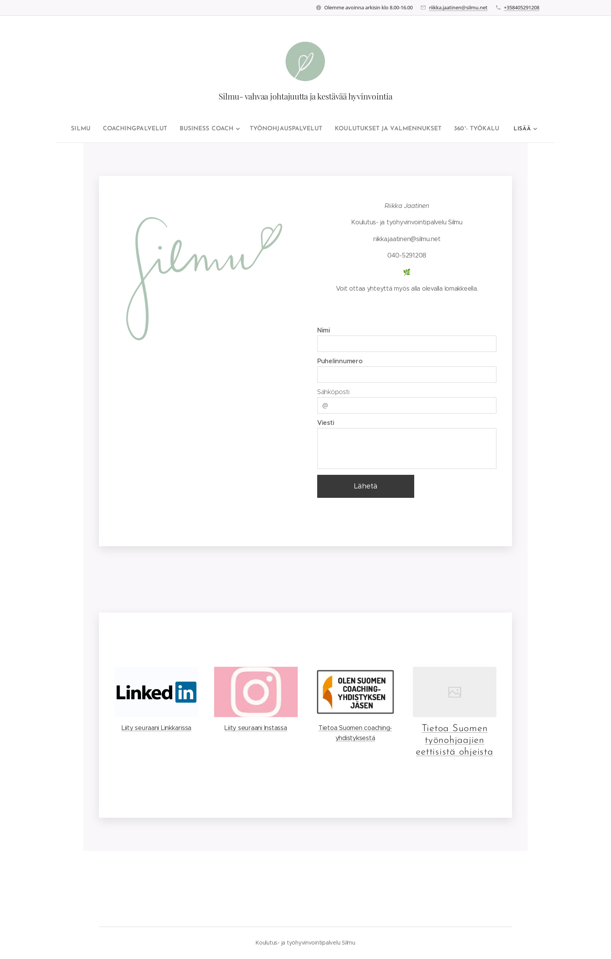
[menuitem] (89, 129)
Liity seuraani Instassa (255, 728)
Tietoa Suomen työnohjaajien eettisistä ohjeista (454, 740)
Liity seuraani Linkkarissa (156, 728)
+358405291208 (521, 7)
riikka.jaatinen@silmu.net (458, 7)
